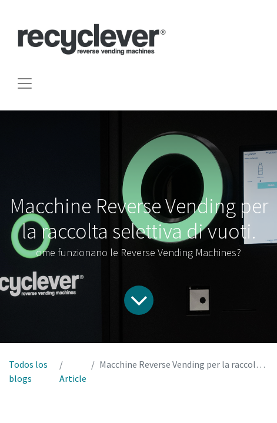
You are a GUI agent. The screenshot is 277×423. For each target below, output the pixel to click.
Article (72, 378)
